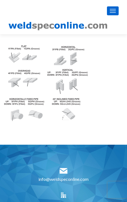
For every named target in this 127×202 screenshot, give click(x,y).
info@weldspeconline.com (63, 179)
